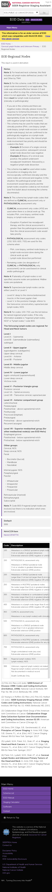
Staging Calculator (11, 802)
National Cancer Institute (12, 870)
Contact (6, 811)
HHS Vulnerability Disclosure (14, 859)
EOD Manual (8, 797)
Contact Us (7, 845)
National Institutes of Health (14, 867)
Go (44, 12)
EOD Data (26, 19)
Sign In (48, 2)
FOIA (4, 856)
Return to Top (13, 817)
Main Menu (12, 27)
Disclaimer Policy (9, 850)
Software (7, 806)
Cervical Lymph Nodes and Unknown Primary (20, 46)
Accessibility (7, 853)
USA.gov (6, 873)
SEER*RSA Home (9, 842)
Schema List (8, 793)
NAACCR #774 (11, 535)
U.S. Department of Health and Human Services (22, 864)
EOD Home (6, 43)
